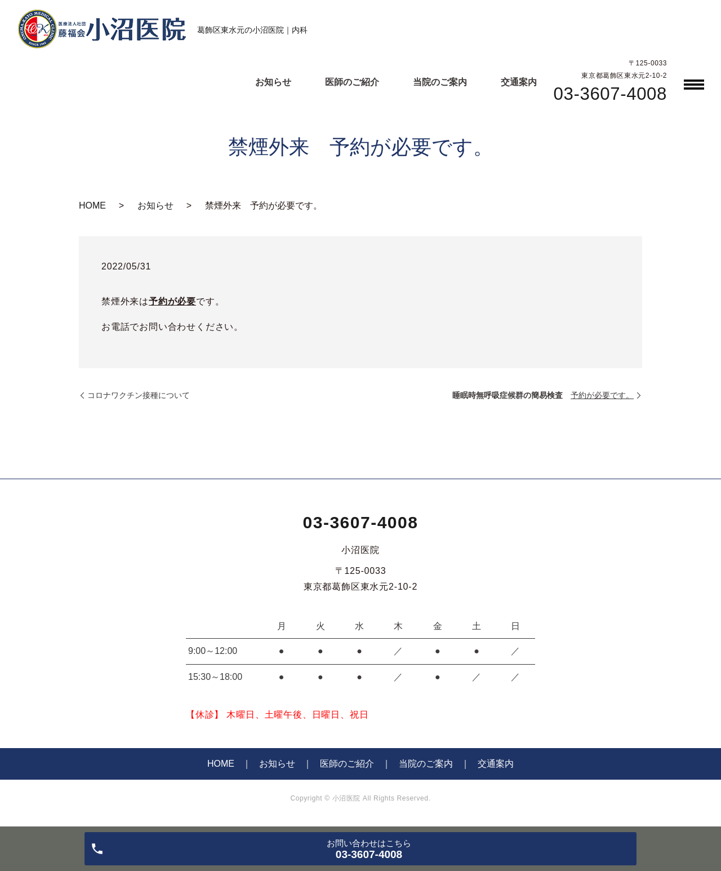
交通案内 (519, 82)
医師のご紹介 (352, 82)
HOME (92, 205)
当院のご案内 (440, 82)
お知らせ (273, 82)
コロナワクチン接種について (138, 395)
